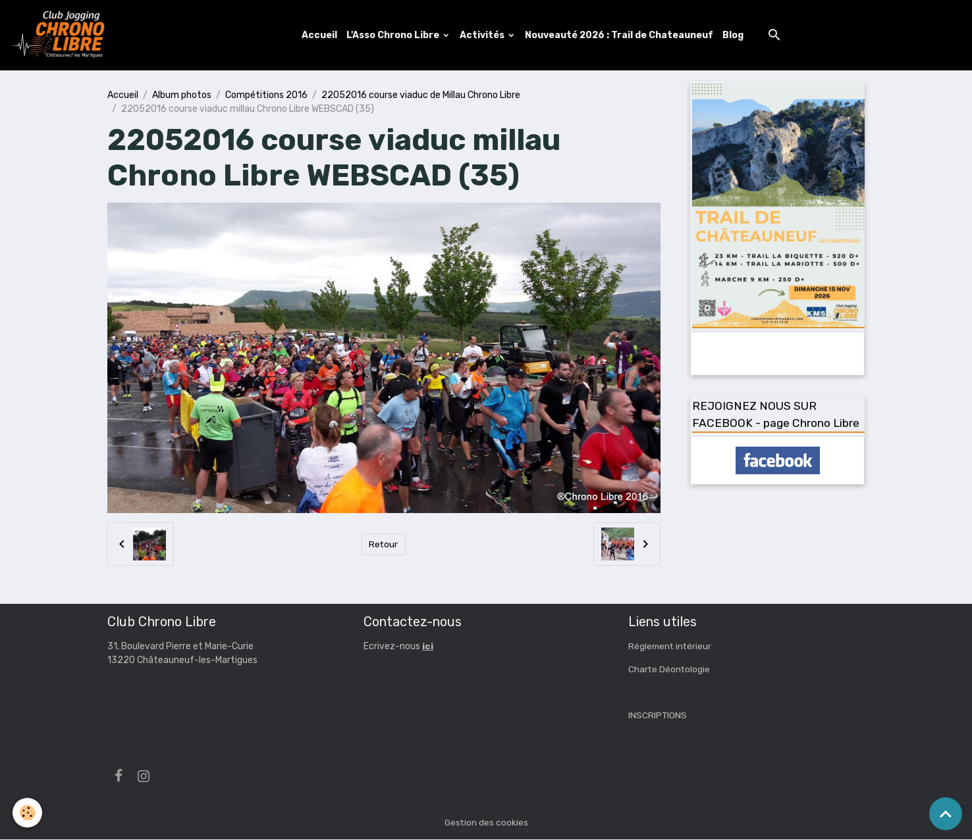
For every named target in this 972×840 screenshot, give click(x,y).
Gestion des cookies (486, 823)
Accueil (320, 35)
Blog (733, 35)
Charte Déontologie (669, 670)
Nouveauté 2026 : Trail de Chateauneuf (620, 35)
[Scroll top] (945, 813)
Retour (383, 545)
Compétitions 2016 (266, 95)
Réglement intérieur (671, 647)
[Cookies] (28, 813)
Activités (483, 35)
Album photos (181, 95)
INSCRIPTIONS (658, 716)
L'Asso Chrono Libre (394, 35)
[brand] (61, 35)
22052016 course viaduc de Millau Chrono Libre (420, 95)
